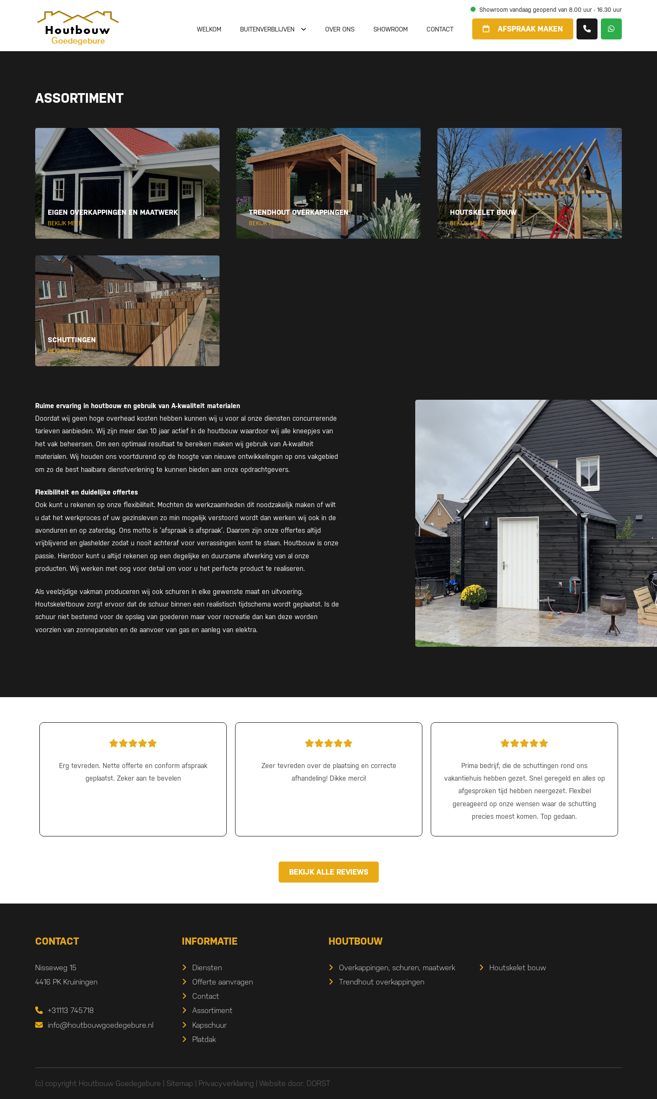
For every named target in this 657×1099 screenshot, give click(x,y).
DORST (318, 1083)
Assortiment (212, 1010)
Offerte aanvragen (222, 981)
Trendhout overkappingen (381, 981)
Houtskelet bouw (517, 967)
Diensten (207, 967)
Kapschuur (209, 1025)
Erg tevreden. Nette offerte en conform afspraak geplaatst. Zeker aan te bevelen (133, 758)
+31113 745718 (64, 1010)
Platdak (204, 1039)
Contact (440, 29)
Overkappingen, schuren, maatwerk (397, 967)
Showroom (390, 29)
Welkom (209, 29)
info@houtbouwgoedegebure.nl (94, 1025)
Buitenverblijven (267, 29)
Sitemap (179, 1083)
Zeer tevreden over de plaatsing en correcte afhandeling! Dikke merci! (328, 758)
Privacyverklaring (226, 1083)
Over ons (339, 29)
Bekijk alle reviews (328, 871)
